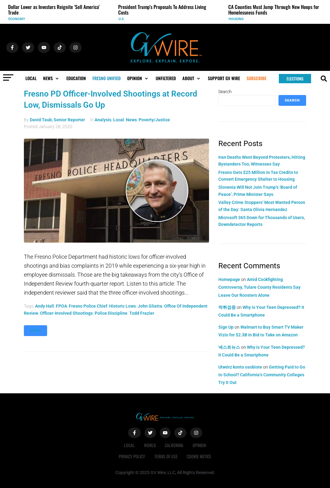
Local (118, 119)
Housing (236, 19)
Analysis (103, 119)
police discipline (111, 313)
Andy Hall (44, 306)
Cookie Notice (199, 456)
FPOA (61, 306)
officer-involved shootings (66, 313)
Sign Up (226, 327)
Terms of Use (166, 456)
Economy (16, 19)
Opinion (199, 445)
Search (225, 91)
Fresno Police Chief (88, 306)
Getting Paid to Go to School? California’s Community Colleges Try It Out (261, 375)
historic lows (122, 306)
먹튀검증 (227, 307)
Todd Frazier (141, 313)
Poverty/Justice (154, 119)
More (35, 331)
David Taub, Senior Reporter (57, 119)
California (174, 445)
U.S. (121, 19)
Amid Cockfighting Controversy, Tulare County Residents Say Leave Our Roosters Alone (259, 287)
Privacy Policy (132, 456)
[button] (51, 78)
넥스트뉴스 (229, 347)
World (150, 445)
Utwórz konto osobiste (240, 367)
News (131, 119)
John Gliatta (150, 306)
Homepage (229, 279)
